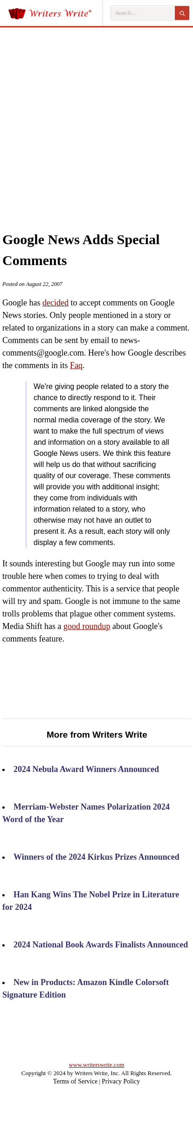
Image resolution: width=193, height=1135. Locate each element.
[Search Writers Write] (143, 13)
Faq (76, 365)
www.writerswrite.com (96, 1064)
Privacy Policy (121, 1081)
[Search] (182, 13)
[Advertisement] (89, 119)
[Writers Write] (55, 13)
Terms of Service (75, 1081)
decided (55, 302)
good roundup (86, 626)
